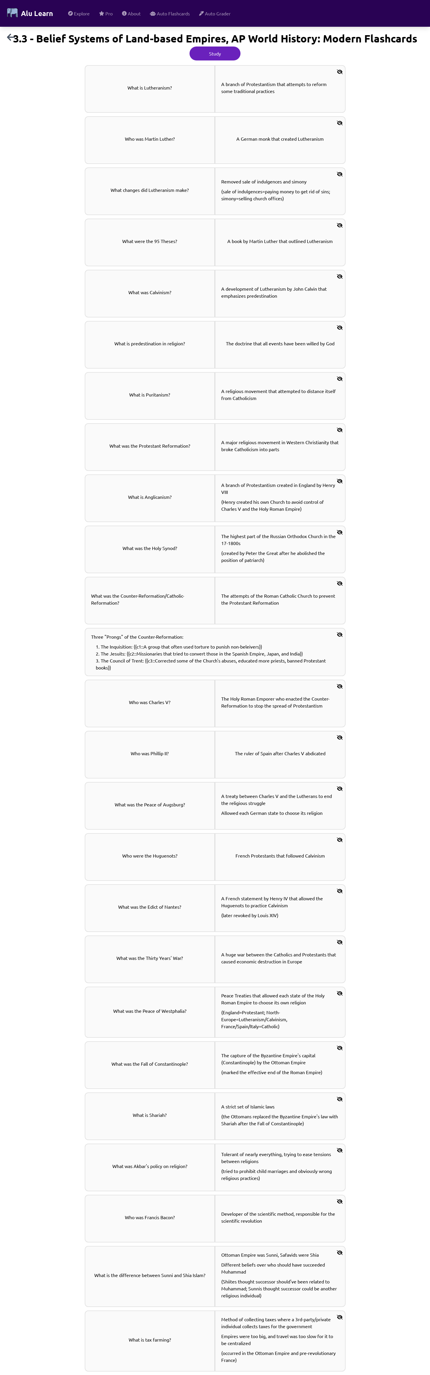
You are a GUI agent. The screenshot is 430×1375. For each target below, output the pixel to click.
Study (215, 53)
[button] (340, 71)
